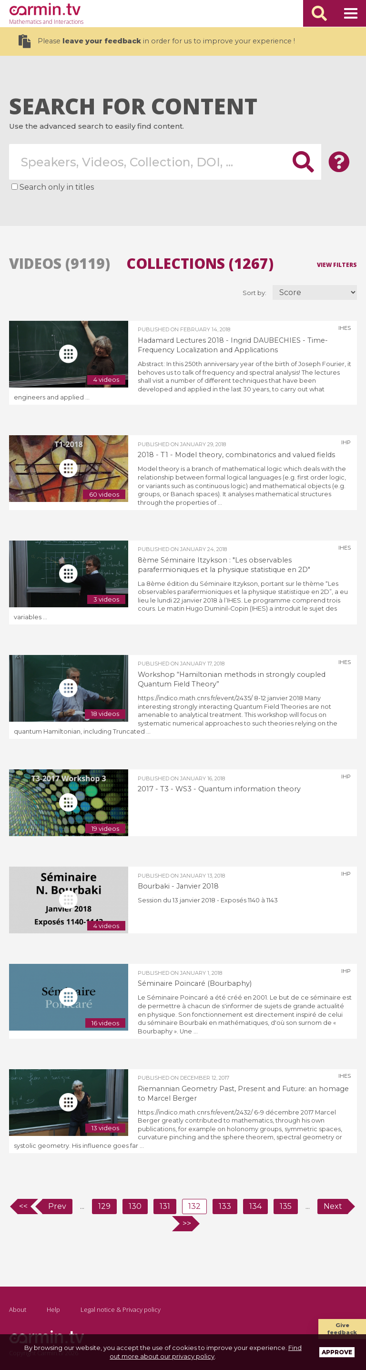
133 (225, 1206)
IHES (344, 328)
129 (104, 1206)
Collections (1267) (200, 263)
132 (194, 1206)
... (82, 1206)
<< (23, 1206)
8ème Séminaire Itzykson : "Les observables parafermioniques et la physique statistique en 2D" (224, 565)
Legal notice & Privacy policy (121, 1309)
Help (53, 1309)
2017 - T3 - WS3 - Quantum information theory (219, 789)
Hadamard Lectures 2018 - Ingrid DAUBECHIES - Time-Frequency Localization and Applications (233, 345)
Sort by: (255, 292)
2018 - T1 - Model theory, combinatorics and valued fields (236, 454)
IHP (346, 442)
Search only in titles (57, 187)
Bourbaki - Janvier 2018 (178, 886)
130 (135, 1206)
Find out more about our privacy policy (206, 1352)
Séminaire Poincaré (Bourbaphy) (195, 983)
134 (255, 1206)
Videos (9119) (59, 263)
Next (333, 1206)
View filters (337, 264)
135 (286, 1206)
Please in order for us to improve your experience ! (157, 41)
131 (165, 1206)
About (17, 1309)
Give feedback (342, 1329)
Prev (57, 1206)
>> (187, 1223)
